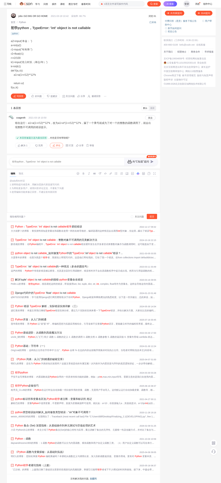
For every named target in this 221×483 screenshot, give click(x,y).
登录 (186, 4)
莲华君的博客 (17, 323)
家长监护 (205, 67)
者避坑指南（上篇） (33, 465)
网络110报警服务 (194, 71)
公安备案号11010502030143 (181, 62)
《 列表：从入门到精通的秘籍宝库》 (40, 359)
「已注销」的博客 (20, 469)
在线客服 (200, 44)
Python (22, 22)
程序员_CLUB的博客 (21, 390)
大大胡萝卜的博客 (20, 231)
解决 (23, 145)
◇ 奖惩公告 (171, 31)
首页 (13, 22)
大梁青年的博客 (19, 257)
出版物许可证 (181, 79)
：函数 (23, 438)
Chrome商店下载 (172, 75)
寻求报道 (209, 51)
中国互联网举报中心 (174, 71)
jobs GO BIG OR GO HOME (33, 16)
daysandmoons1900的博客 (24, 443)
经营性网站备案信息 (196, 58)
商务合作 (195, 51)
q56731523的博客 (20, 297)
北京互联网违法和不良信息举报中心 (182, 67)
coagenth (21, 117)
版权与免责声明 (205, 75)
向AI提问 (204, 13)
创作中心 (207, 4)
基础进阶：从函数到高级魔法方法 (38, 332)
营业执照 (201, 62)
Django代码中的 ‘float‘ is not (45, 293)
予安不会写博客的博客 (22, 377)
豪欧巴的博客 (17, 403)
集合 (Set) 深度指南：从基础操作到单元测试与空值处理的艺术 (55, 425)
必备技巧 (27, 385)
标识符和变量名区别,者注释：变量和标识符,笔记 (53, 399)
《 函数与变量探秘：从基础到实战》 (40, 452)
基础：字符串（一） (30, 346)
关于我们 (168, 51)
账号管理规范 (189, 75)
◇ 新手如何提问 (173, 28)
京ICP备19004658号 (174, 58)
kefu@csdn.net (187, 44)
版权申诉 (168, 79)
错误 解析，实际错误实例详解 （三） (47, 306)
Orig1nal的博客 (18, 350)
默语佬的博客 (17, 244)
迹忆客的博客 (17, 310)
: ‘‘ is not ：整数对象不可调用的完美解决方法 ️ (56, 240)
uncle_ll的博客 (18, 337)
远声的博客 (16, 270)
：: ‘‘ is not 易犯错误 (48, 226)
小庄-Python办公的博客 (22, 430)
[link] (13, 22)
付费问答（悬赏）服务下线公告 (181, 21)
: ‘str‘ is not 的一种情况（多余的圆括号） (52, 266)
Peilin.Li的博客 (18, 284)
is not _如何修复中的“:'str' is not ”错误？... (69, 253)
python (15, 33)
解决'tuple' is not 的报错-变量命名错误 (49, 279)
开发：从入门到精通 (30, 319)
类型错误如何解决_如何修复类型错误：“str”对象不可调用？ (53, 412)
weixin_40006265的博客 (23, 416)
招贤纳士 (181, 51)
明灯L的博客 (17, 363)
